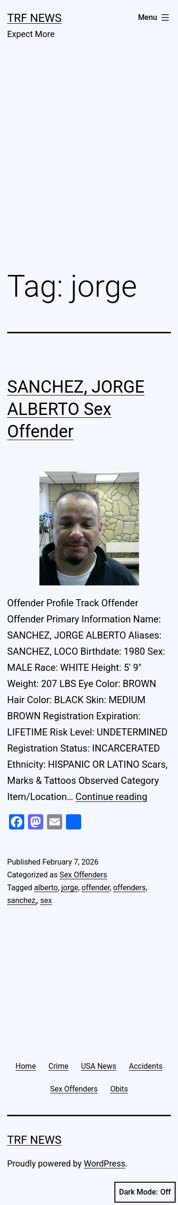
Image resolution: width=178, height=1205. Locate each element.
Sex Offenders (83, 874)
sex (46, 900)
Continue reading (111, 796)
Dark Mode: (145, 1192)
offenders (129, 887)
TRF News (34, 18)
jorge (69, 887)
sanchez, (22, 900)
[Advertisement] (89, 162)
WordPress (104, 1163)
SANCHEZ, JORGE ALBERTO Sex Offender (76, 409)
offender (96, 887)
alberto (46, 887)
